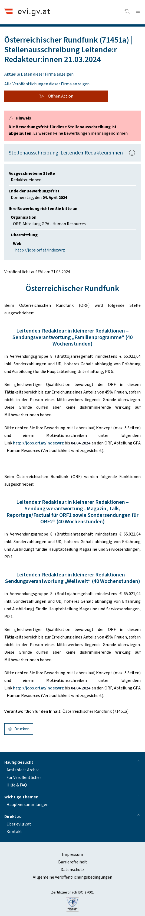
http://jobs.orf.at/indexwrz (40, 250)
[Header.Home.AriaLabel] (27, 12)
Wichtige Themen (72, 796)
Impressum (72, 854)
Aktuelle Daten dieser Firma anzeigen (39, 74)
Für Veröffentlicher (23, 777)
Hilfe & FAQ (16, 785)
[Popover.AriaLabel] (132, 153)
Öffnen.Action (56, 96)
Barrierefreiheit (72, 862)
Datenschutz (72, 870)
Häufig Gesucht (72, 762)
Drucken (18, 729)
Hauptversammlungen (27, 805)
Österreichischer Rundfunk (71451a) (95, 711)
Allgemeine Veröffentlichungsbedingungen (72, 877)
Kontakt (14, 832)
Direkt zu (72, 816)
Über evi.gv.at (18, 824)
